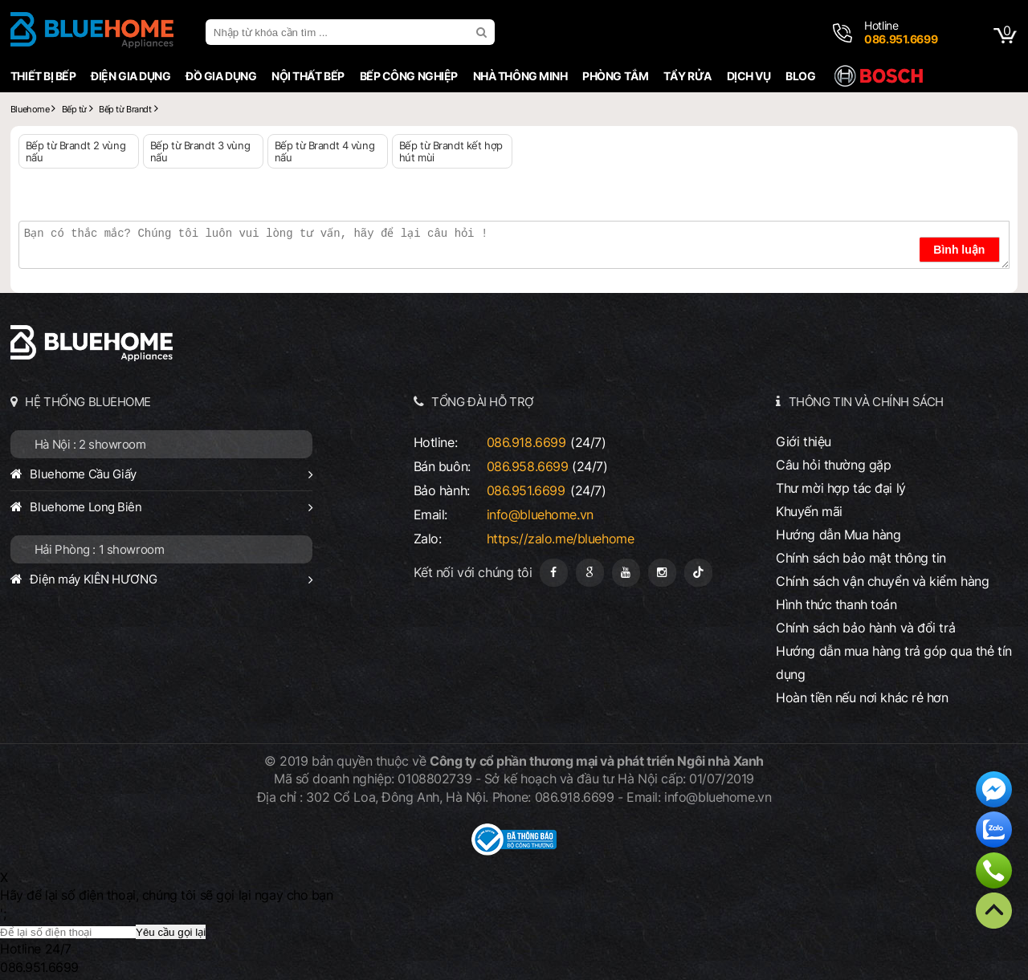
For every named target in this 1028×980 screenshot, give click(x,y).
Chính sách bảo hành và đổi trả (865, 628)
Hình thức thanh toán (836, 604)
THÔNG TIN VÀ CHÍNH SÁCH (866, 401)
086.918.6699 (526, 442)
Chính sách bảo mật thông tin (861, 558)
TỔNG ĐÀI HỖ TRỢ (482, 401)
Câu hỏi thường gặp (833, 465)
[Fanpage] (554, 573)
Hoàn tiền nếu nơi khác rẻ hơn (862, 697)
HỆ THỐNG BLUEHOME (88, 401)
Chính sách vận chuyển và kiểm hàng (882, 581)
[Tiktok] (698, 573)
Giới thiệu (803, 441)
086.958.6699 (528, 466)
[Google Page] (590, 573)
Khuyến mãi (809, 511)
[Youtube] (626, 573)
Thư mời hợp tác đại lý (841, 488)
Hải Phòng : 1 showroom (100, 549)
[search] (483, 32)
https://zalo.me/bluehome (560, 539)
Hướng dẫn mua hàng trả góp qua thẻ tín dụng (894, 662)
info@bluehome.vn (540, 514)
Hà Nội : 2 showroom (90, 444)
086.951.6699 (526, 490)
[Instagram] (662, 573)
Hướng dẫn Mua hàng (838, 535)
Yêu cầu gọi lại (171, 932)
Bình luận (959, 249)
